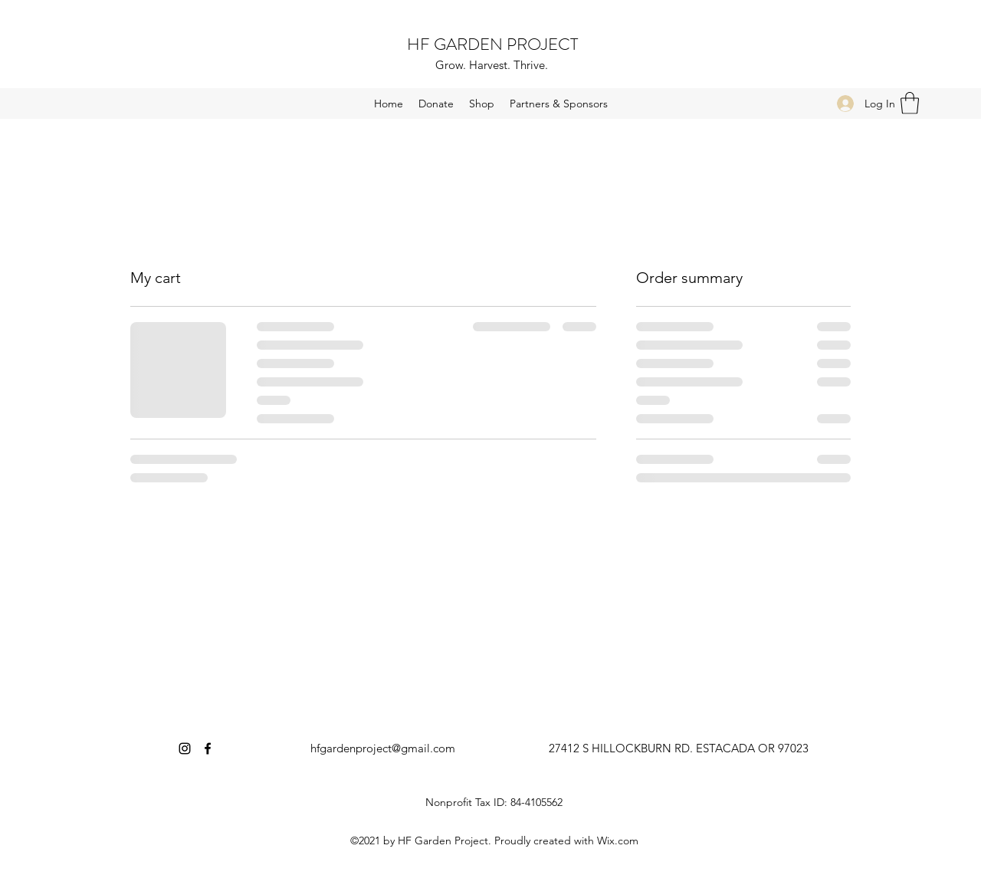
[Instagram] (184, 748)
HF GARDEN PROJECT (492, 44)
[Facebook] (207, 748)
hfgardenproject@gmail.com (382, 748)
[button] (910, 103)
